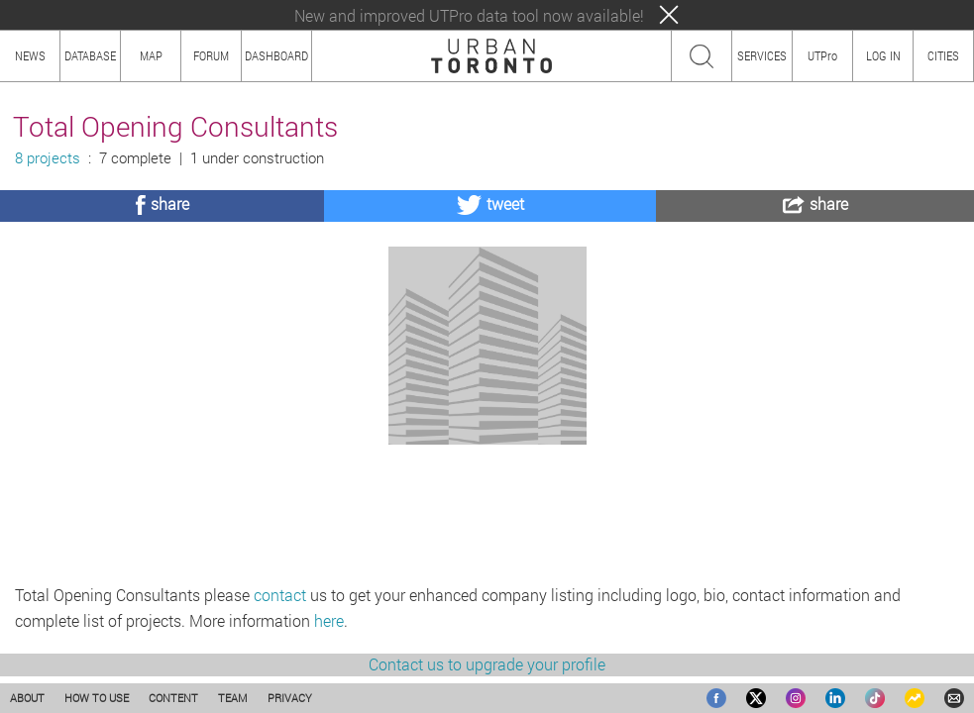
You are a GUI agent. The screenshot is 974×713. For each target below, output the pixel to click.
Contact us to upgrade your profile (487, 664)
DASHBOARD (276, 55)
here (329, 620)
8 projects (47, 158)
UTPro (822, 55)
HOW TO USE (96, 697)
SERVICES (762, 55)
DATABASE (90, 55)
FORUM (211, 55)
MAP (151, 55)
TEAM (233, 697)
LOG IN (883, 55)
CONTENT (173, 697)
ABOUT (27, 697)
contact (280, 594)
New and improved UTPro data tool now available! (469, 15)
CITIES (943, 55)
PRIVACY (290, 697)
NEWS (30, 55)
